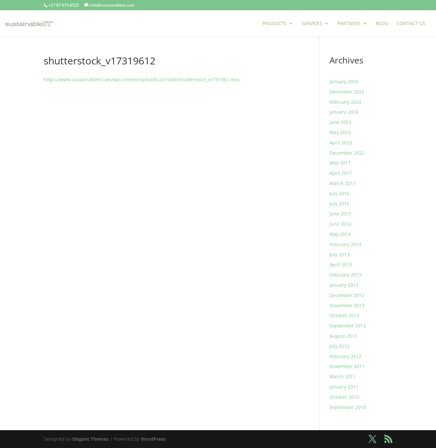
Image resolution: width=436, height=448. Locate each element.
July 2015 (339, 204)
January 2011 (343, 387)
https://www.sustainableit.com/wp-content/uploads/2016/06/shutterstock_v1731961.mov (142, 79)
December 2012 (346, 295)
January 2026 (343, 81)
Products (274, 23)
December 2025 (346, 92)
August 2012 (343, 336)
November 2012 (347, 305)
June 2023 (340, 122)
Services (312, 23)
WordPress (153, 439)
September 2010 (347, 407)
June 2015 (340, 213)
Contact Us (411, 23)
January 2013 (343, 285)
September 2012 (347, 325)
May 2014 (340, 234)
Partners (349, 23)
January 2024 (343, 112)
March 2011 (342, 376)
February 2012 (345, 356)
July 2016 (339, 193)
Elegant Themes (90, 439)
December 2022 (346, 153)
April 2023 (340, 142)
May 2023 (340, 132)
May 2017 (340, 163)
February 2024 (345, 102)
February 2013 (345, 275)
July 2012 (339, 346)
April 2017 (340, 173)
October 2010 (344, 397)
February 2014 (345, 244)
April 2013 (340, 264)
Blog (382, 23)
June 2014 (340, 224)
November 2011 (347, 366)
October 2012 (344, 315)
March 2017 (342, 183)
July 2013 (339, 254)
